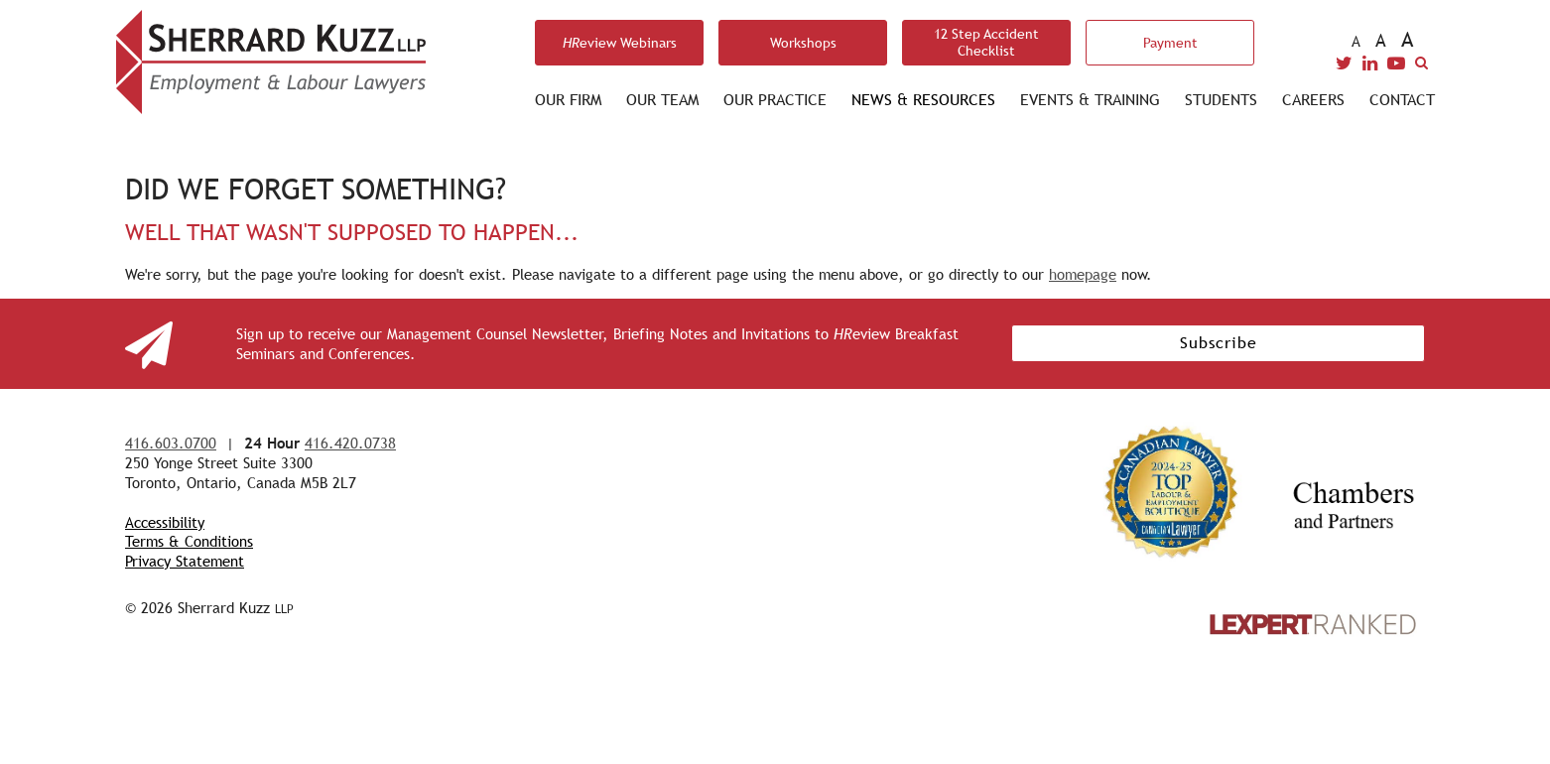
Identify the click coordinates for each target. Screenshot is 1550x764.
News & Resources (923, 99)
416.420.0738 (350, 443)
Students (1221, 99)
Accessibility (164, 522)
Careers (1313, 99)
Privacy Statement (184, 561)
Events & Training (1090, 99)
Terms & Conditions (189, 541)
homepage (1082, 274)
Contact (1402, 99)
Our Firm (568, 99)
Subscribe (1218, 342)
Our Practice (775, 99)
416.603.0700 (170, 443)
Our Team (662, 99)
